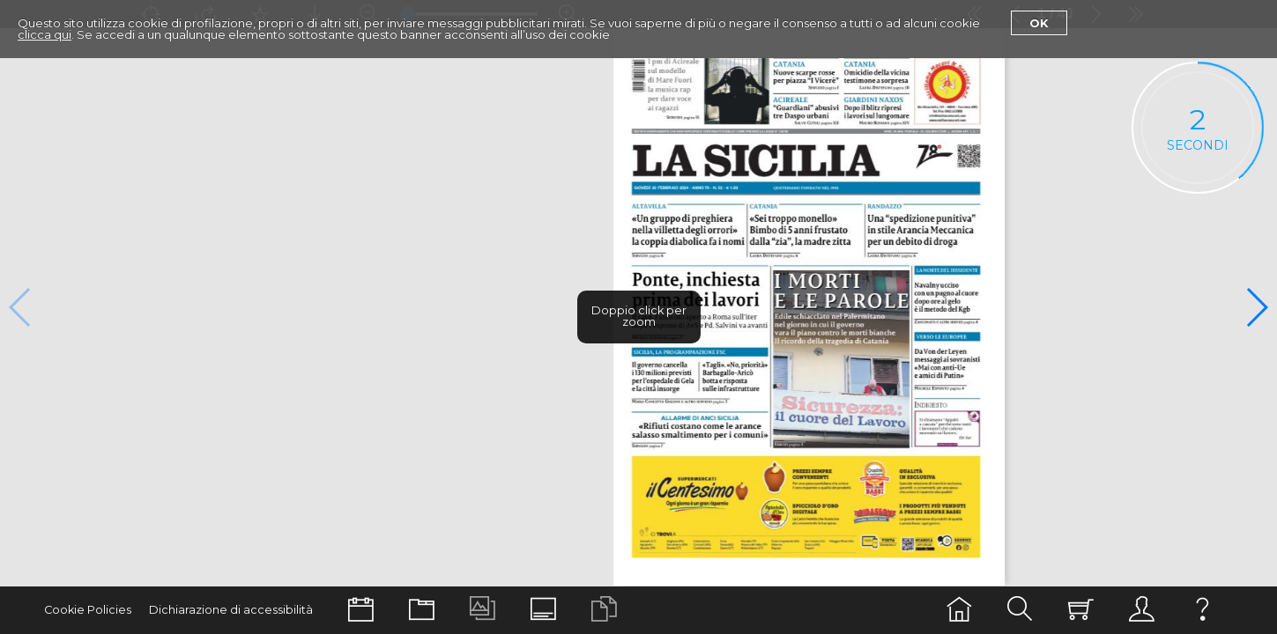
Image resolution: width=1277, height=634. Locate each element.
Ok (1039, 23)
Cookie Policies (87, 609)
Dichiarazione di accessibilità (231, 609)
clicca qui (44, 34)
